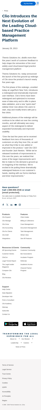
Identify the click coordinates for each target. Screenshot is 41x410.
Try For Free (28, 3)
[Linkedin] (11, 204)
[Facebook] (3, 204)
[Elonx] (7, 204)
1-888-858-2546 (14, 190)
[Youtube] (16, 204)
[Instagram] (20, 204)
